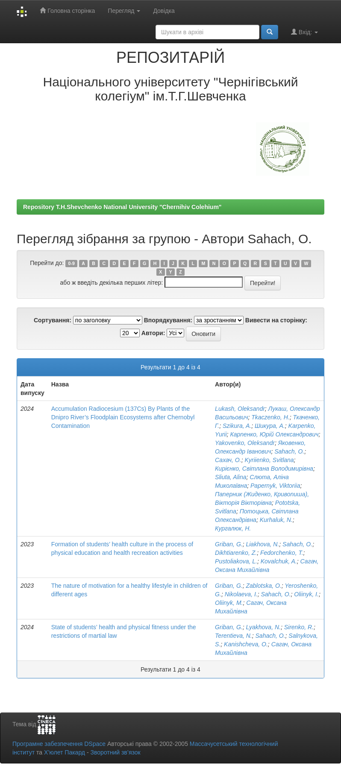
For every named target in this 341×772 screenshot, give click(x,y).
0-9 (71, 263)
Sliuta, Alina (230, 477)
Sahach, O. (289, 451)
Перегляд (124, 10)
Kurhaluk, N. (276, 519)
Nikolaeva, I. (241, 594)
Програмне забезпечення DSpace (59, 743)
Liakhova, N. (262, 544)
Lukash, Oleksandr (240, 408)
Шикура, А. (270, 425)
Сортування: (52, 320)
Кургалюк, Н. (233, 528)
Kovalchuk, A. (279, 561)
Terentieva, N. (233, 635)
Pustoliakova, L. (236, 561)
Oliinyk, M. (229, 602)
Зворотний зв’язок (115, 752)
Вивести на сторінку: (276, 320)
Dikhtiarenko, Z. (236, 552)
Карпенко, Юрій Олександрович (274, 434)
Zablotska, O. (263, 585)
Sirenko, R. (299, 627)
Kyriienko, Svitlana (269, 460)
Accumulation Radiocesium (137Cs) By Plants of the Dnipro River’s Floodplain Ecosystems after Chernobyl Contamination (123, 417)
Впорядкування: (168, 320)
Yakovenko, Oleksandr (245, 442)
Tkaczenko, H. (270, 417)
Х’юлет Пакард (64, 752)
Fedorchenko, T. (281, 552)
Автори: (153, 333)
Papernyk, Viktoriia (275, 485)
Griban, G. (229, 544)
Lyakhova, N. (263, 627)
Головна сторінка (67, 10)
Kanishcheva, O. (246, 644)
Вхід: (304, 31)
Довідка (163, 10)
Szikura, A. (237, 425)
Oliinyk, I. (306, 594)
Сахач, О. (228, 460)
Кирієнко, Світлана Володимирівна (264, 468)
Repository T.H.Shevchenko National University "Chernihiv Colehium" (122, 206)
